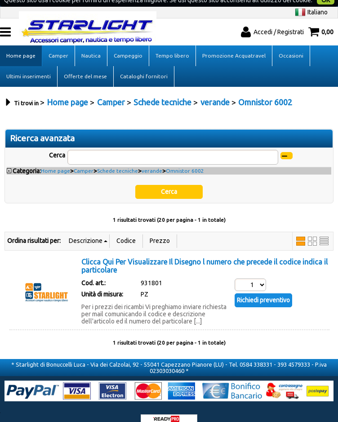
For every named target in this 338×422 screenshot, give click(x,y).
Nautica (91, 44)
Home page (21, 44)
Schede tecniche (117, 159)
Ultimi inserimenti (28, 64)
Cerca (57, 143)
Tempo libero (172, 44)
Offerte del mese (85, 64)
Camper (58, 44)
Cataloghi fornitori (144, 64)
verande (152, 159)
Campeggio (128, 44)
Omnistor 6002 (185, 159)
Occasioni (291, 44)
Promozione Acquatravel (234, 44)
